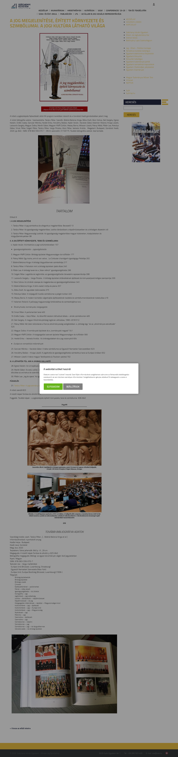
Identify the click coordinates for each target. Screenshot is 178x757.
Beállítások (72, 386)
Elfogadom (53, 386)
